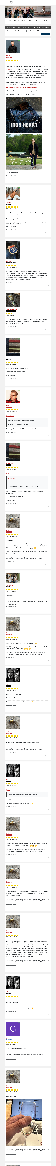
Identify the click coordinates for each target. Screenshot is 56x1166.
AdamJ (8, 55)
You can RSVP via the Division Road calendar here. (21, 87)
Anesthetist (9, 358)
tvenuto (8, 261)
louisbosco (9, 585)
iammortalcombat (11, 309)
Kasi (7, 684)
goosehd (8, 1038)
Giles (7, 530)
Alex (7, 405)
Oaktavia (8, 202)
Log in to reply (45, 34)
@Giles (15, 69)
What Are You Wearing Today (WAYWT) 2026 (28, 20)
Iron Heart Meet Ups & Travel (17, 31)
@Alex (8, 69)
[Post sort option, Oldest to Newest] (39, 34)
